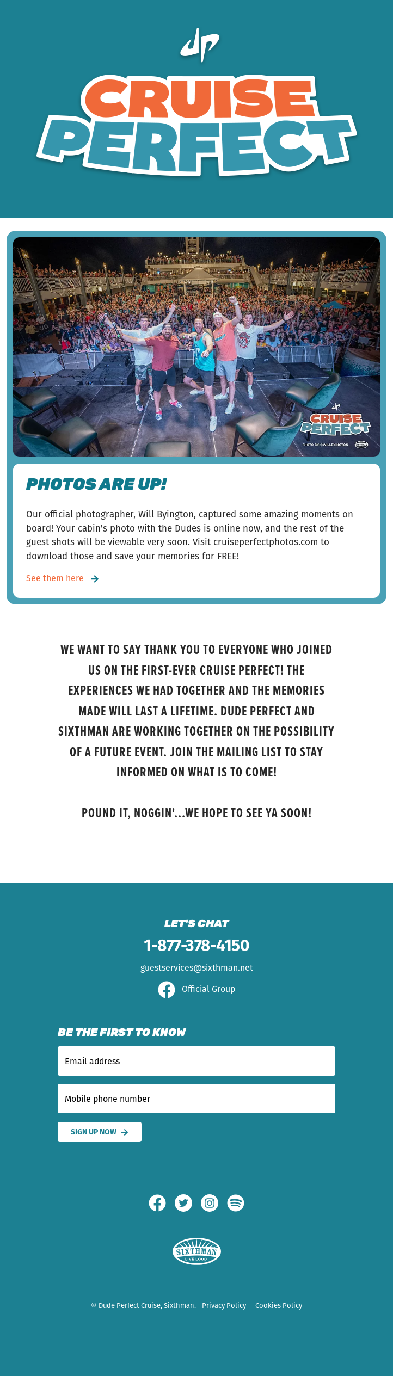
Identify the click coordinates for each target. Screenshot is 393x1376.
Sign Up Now (99, 1132)
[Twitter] (188, 1203)
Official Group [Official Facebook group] (196, 989)
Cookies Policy (278, 1305)
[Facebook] (162, 1203)
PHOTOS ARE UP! (96, 485)
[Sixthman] (197, 1252)
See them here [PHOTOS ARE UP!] (62, 578)
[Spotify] (235, 1203)
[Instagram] (214, 1203)
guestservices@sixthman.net (196, 967)
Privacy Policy (224, 1305)
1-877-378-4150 (196, 945)
